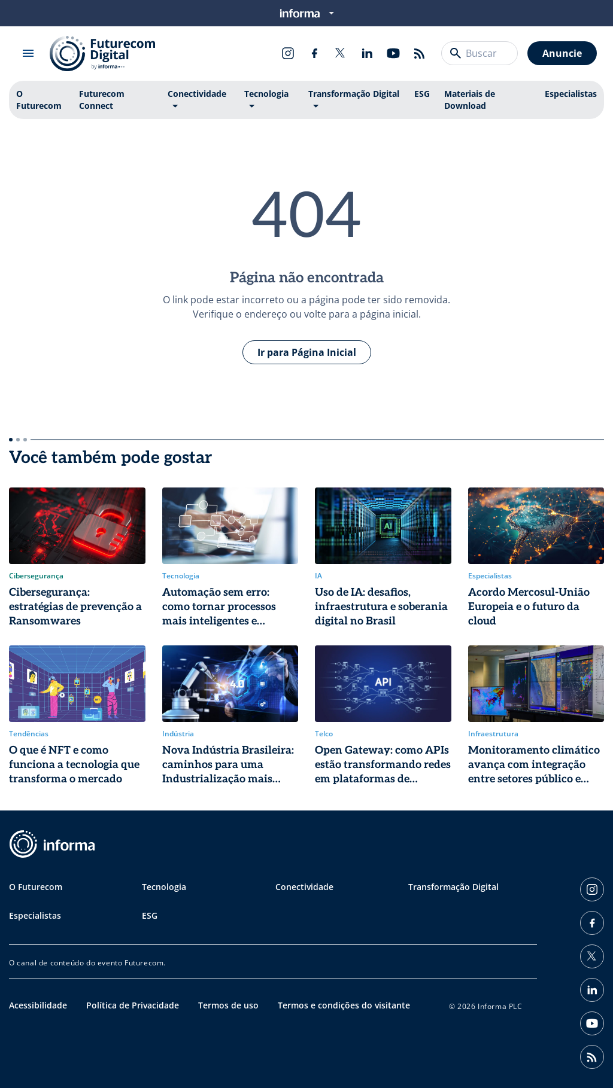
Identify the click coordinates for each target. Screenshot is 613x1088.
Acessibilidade (38, 1005)
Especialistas (571, 93)
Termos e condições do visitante (344, 1005)
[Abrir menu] (28, 53)
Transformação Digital (353, 93)
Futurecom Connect (102, 99)
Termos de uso (228, 1005)
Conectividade (197, 93)
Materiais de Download (469, 99)
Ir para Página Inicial (306, 352)
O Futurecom (39, 99)
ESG (422, 93)
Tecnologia (266, 93)
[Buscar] (455, 53)
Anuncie (562, 53)
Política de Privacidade (132, 1005)
